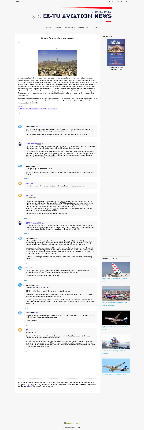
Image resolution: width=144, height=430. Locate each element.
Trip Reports (69, 27)
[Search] (126, 1)
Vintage (58, 27)
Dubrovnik (42, 108)
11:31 (37, 166)
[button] (19, 42)
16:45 (30, 268)
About (49, 27)
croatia (21, 108)
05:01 (37, 313)
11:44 (31, 195)
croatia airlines (31, 108)
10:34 (43, 144)
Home (17, 1)
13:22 (37, 238)
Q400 (27, 183)
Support (94, 27)
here (30, 386)
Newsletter (83, 27)
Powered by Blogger (72, 423)
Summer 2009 (52, 108)
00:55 (37, 285)
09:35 (37, 126)
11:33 (31, 183)
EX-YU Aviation (31, 144)
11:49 (43, 223)
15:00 (31, 330)
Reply (26, 139)
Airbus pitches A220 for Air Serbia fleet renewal (114, 374)
